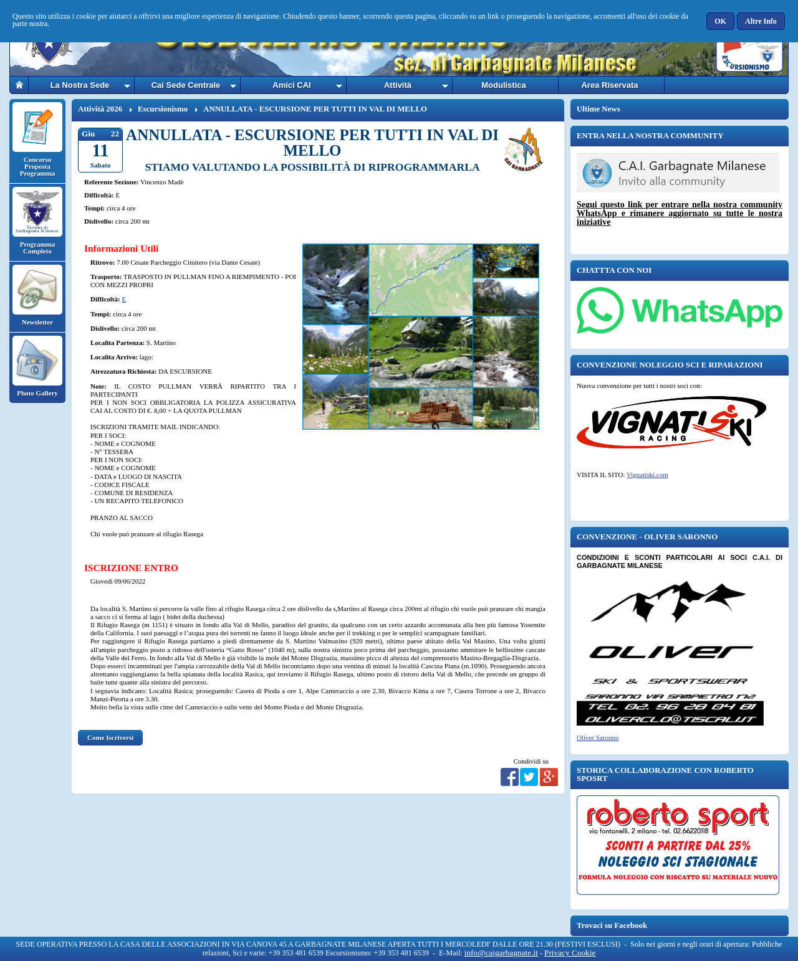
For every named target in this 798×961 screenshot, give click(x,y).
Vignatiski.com (647, 474)
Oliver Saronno (598, 737)
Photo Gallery (37, 366)
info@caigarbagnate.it (501, 952)
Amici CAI (291, 85)
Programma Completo (37, 221)
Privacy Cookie (569, 952)
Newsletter (37, 295)
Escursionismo (163, 109)
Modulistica (503, 85)
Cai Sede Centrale (186, 85)
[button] (721, 21)
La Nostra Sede (80, 85)
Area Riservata (609, 85)
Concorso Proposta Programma (37, 139)
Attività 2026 (100, 109)
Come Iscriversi (110, 737)
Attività (397, 85)
